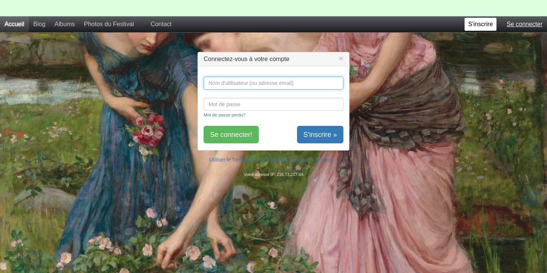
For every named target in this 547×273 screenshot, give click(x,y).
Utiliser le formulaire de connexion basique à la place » (273, 143)
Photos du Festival (109, 8)
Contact (161, 8)
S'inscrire (480, 8)
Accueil (14, 8)
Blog (39, 8)
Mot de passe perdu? (224, 98)
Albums (65, 8)
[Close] (341, 42)
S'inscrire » (320, 118)
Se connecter (524, 8)
